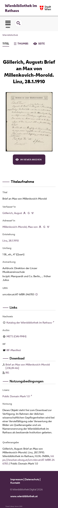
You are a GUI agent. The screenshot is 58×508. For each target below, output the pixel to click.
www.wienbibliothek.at (24, 496)
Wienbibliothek (10, 35)
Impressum (16, 479)
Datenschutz (32, 479)
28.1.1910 (14, 240)
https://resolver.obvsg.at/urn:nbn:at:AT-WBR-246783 (28, 459)
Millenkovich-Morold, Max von (20, 227)
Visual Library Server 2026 (13, 506)
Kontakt (15, 482)
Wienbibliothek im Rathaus (21, 8)
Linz (4, 240)
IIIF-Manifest (13, 350)
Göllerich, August (12, 213)
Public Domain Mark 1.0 (16, 396)
